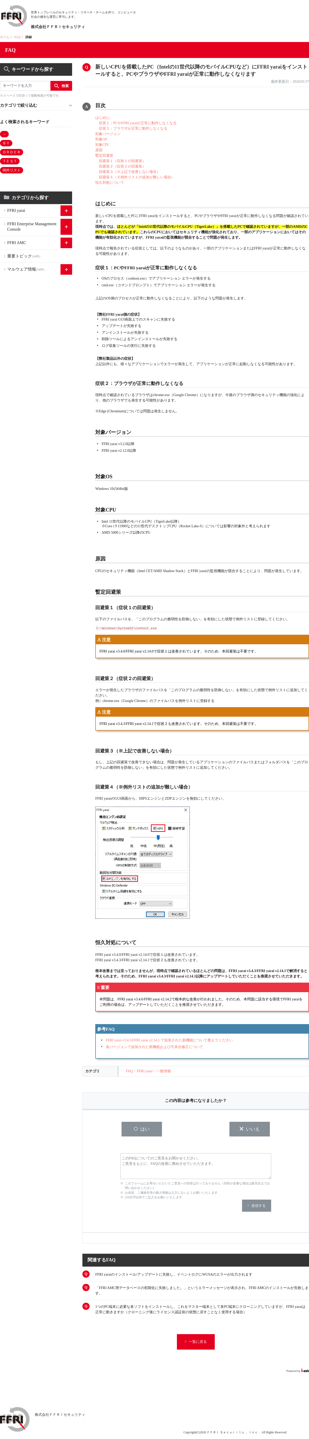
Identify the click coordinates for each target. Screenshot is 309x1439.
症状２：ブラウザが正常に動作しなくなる (133, 128)
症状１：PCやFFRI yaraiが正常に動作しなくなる (138, 123)
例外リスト (12, 170)
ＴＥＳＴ (10, 161)
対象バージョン (108, 134)
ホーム (4, 37)
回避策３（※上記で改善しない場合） (129, 172)
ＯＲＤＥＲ (12, 152)
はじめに (102, 118)
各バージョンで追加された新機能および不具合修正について (154, 1047)
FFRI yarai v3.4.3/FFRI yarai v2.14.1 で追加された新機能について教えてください (169, 1040)
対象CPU (102, 145)
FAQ (17, 37)
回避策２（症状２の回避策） (122, 166)
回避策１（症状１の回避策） (122, 161)
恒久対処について (109, 183)
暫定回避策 (104, 155)
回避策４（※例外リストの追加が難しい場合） (137, 177)
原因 (98, 150)
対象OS (101, 139)
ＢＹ (6, 143)
